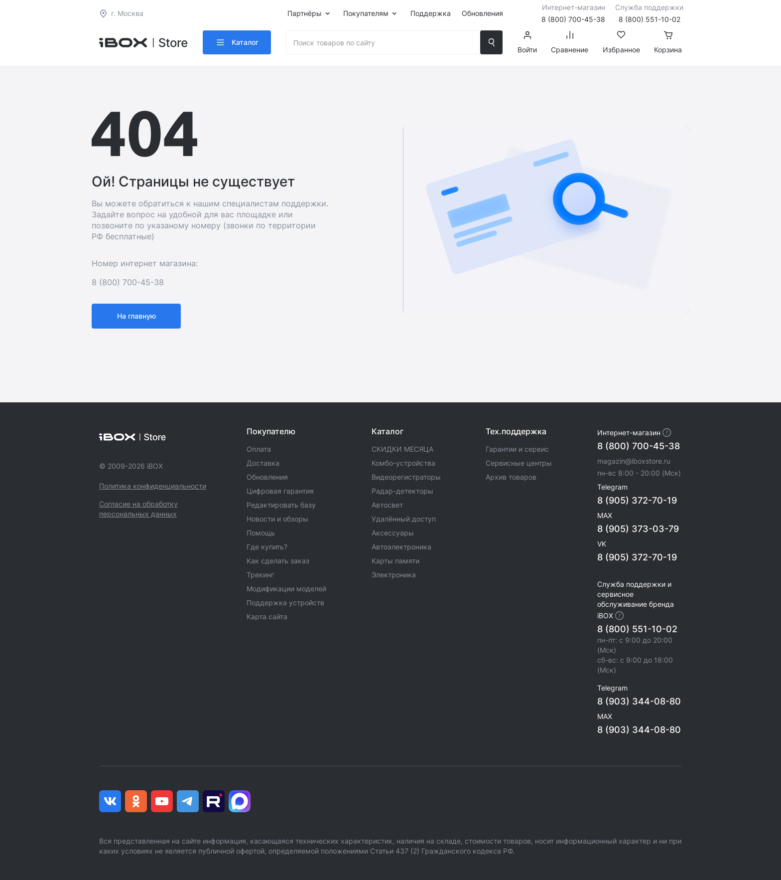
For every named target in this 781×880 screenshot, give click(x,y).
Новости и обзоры (277, 519)
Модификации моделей (286, 588)
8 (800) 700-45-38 (638, 446)
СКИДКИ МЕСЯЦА (402, 449)
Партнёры (304, 13)
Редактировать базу (281, 505)
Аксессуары (393, 532)
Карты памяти (395, 560)
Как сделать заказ (278, 560)
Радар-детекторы (402, 491)
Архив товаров (511, 477)
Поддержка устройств (285, 602)
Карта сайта (267, 616)
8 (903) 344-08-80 (639, 701)
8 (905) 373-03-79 (638, 529)
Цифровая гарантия (280, 491)
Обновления (482, 13)
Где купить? (267, 546)
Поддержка (430, 13)
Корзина (668, 42)
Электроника (394, 574)
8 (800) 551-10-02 (637, 629)
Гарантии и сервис (517, 449)
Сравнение (569, 42)
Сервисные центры (519, 463)
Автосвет (387, 505)
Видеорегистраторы (406, 477)
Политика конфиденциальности (152, 486)
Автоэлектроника (401, 546)
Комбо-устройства (403, 463)
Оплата (259, 449)
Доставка (263, 463)
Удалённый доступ (404, 519)
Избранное (621, 42)
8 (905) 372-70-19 (637, 500)
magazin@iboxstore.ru (633, 461)
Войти (527, 42)
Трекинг (260, 574)
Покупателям (366, 13)
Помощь (261, 532)
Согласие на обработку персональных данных (138, 509)
